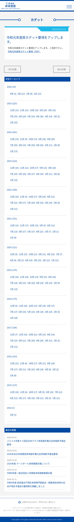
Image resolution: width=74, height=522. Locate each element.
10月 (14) (34, 276)
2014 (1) (11, 407)
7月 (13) (14, 231)
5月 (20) (31, 202)
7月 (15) (14, 340)
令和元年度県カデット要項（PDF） (24, 51)
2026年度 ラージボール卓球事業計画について (28, 463)
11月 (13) (24, 110)
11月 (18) (24, 276)
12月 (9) (14, 305)
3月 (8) (48, 369)
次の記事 (12, 69)
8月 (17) (51, 305)
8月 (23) (51, 254)
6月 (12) (14, 398)
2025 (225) (12, 103)
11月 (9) (23, 139)
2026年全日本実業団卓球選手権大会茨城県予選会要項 (32, 454)
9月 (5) (43, 225)
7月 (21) (14, 202)
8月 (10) (52, 276)
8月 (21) (51, 196)
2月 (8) (29, 93)
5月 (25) (31, 116)
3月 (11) (21, 93)
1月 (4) (13, 237)
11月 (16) (23, 305)
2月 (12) (46, 260)
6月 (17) (22, 202)
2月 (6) (57, 202)
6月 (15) (22, 282)
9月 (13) (43, 167)
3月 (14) (48, 116)
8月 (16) (52, 110)
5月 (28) (31, 340)
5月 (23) (31, 311)
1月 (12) (37, 93)
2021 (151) (12, 218)
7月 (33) (14, 173)
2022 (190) (12, 189)
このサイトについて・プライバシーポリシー (39, 502)
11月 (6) (23, 363)
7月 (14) (14, 282)
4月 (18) (40, 282)
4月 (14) (40, 311)
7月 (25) (14, 116)
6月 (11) (22, 340)
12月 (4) (14, 254)
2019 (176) (12, 269)
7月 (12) (58, 392)
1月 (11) (14, 208)
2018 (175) (12, 298)
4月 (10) (29, 260)
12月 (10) (14, 167)
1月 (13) (14, 151)
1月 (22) (14, 122)
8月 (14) (51, 334)
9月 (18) (42, 139)
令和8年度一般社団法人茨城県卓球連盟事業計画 (29, 473)
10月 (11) (33, 254)
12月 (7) (14, 334)
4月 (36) (40, 116)
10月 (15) (34, 225)
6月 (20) (22, 173)
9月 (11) (42, 254)
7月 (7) (59, 254)
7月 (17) (14, 311)
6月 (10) (22, 311)
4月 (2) (13, 93)
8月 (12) (51, 225)
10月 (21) (33, 334)
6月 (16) (22, 145)
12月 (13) (14, 139)
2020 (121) (12, 247)
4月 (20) (40, 340)
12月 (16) (14, 276)
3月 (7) (48, 231)
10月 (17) (34, 167)
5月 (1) (13, 414)
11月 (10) (23, 334)
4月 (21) (40, 231)
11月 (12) (24, 167)
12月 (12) (14, 110)
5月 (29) (31, 145)
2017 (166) (12, 327)
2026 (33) (11, 86)
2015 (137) (12, 385)
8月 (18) (52, 167)
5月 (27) (31, 173)
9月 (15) (43, 276)
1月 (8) (13, 375)
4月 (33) (40, 173)
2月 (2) (57, 116)
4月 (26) (40, 145)
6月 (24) (22, 116)
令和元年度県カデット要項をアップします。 (35, 39)
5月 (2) (21, 260)
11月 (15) (23, 254)
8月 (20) (51, 139)
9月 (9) (41, 392)
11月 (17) (24, 225)
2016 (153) (12, 356)
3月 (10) (37, 260)
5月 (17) (22, 398)
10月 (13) (33, 139)
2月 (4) (57, 311)
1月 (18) (14, 317)
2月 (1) (55, 231)
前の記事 (61, 69)
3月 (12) (48, 340)
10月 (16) (34, 110)
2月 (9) (57, 282)
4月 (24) (40, 202)
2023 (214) (12, 161)
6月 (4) (13, 260)
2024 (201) (12, 132)
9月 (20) (43, 110)
